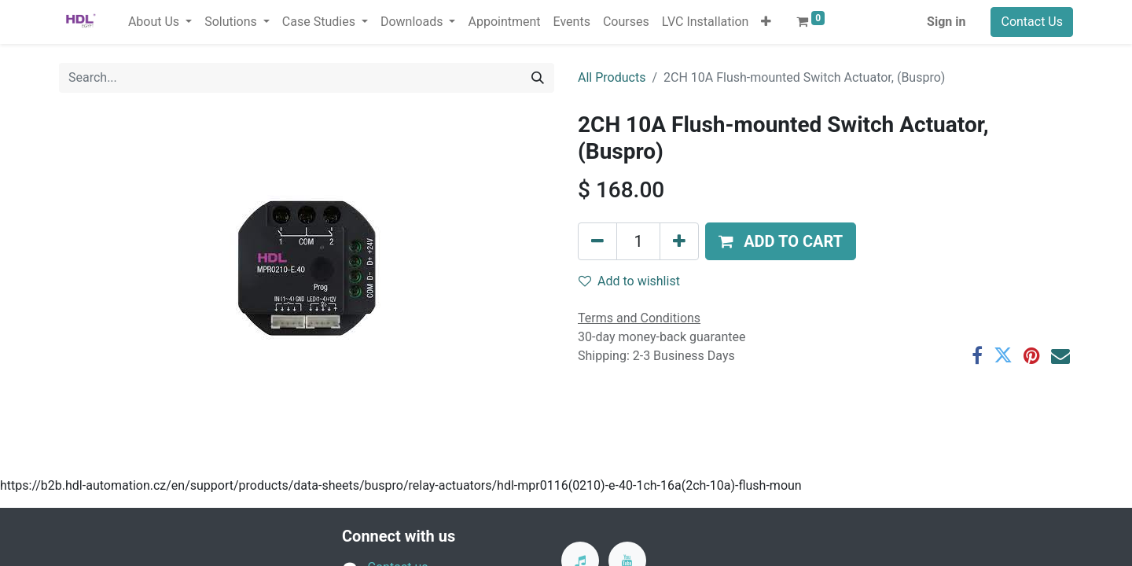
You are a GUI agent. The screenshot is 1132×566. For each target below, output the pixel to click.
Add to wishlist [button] (629, 281)
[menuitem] (503, 22)
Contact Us (1032, 21)
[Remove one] (597, 241)
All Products (611, 77)
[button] (766, 22)
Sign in (946, 21)
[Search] (537, 78)
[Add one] (679, 241)
